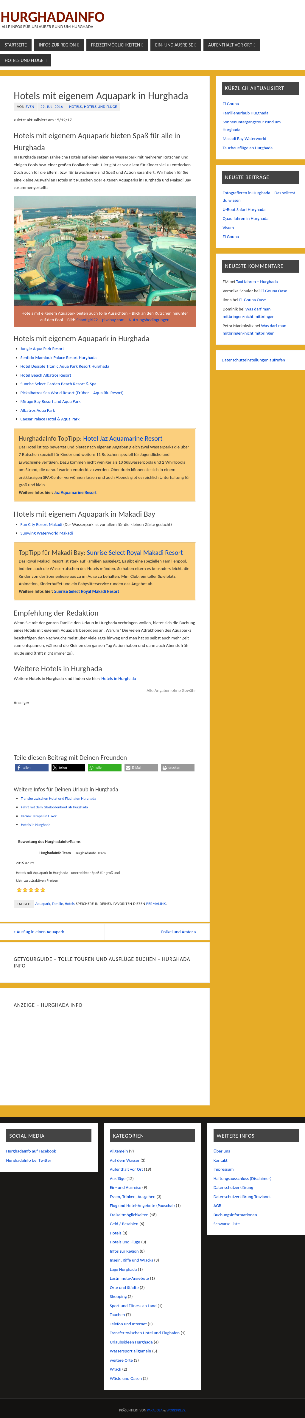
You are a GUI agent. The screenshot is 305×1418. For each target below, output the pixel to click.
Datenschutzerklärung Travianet (242, 1196)
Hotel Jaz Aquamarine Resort (122, 438)
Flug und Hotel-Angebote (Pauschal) (142, 1206)
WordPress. (176, 1410)
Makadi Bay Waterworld (244, 138)
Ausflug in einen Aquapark (39, 931)
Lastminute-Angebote (129, 1278)
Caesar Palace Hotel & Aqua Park (50, 419)
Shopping (118, 1296)
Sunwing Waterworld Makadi (47, 533)
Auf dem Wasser (125, 1160)
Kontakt (221, 1160)
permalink (156, 903)
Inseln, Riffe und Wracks (131, 1260)
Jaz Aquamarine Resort (75, 492)
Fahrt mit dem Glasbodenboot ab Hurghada (54, 807)
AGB (217, 1206)
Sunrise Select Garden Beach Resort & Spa (59, 383)
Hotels (75, 106)
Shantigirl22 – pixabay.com (100, 319)
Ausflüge (118, 1178)
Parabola (154, 1410)
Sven (30, 106)
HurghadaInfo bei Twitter (29, 1160)
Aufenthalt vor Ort (126, 1169)
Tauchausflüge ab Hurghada (248, 147)
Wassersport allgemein (130, 1351)
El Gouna (231, 103)
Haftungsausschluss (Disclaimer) (243, 1178)
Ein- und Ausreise (125, 1187)
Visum (228, 227)
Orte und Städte (124, 1287)
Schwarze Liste (227, 1224)
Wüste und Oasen (126, 1378)
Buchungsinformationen (235, 1214)
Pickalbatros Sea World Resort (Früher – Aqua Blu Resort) (72, 392)
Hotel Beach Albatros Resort (46, 375)
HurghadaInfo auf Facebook (31, 1151)
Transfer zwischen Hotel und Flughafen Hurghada (58, 798)
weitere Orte (121, 1360)
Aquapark (42, 903)
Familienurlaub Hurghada (246, 113)
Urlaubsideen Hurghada (131, 1342)
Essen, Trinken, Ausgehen (132, 1196)
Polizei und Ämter (178, 931)
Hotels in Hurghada (118, 678)
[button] (32, 767)
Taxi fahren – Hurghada (257, 281)
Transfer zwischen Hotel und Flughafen (145, 1333)
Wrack (115, 1369)
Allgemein (119, 1151)
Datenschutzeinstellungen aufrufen (253, 360)
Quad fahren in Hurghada (246, 218)
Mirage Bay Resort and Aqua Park (51, 401)
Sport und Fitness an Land (133, 1305)
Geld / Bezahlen (124, 1224)
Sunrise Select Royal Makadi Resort (135, 552)
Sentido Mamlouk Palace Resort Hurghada (59, 357)
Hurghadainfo (53, 16)
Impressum (224, 1169)
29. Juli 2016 (52, 106)
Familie (57, 903)
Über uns (222, 1151)
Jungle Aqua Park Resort (42, 348)
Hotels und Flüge (100, 106)
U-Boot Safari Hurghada (244, 209)
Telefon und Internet (128, 1324)
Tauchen (117, 1315)
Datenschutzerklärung (233, 1187)
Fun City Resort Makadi (42, 524)
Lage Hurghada (123, 1269)
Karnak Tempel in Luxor (39, 816)
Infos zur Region (124, 1251)
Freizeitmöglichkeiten (129, 1214)
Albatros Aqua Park (38, 410)
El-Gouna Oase (274, 290)
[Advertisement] (105, 721)
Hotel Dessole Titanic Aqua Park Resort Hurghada (65, 366)
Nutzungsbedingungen (149, 319)
